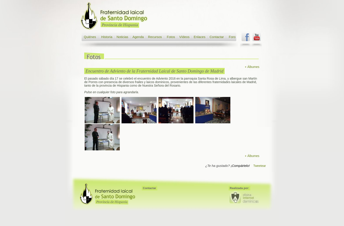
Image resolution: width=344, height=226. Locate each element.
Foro (232, 37)
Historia (106, 37)
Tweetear (259, 166)
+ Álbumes (252, 67)
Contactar (217, 37)
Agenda (138, 37)
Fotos (171, 37)
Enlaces (199, 37)
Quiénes (90, 37)
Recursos (155, 37)
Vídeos (184, 37)
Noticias (122, 37)
